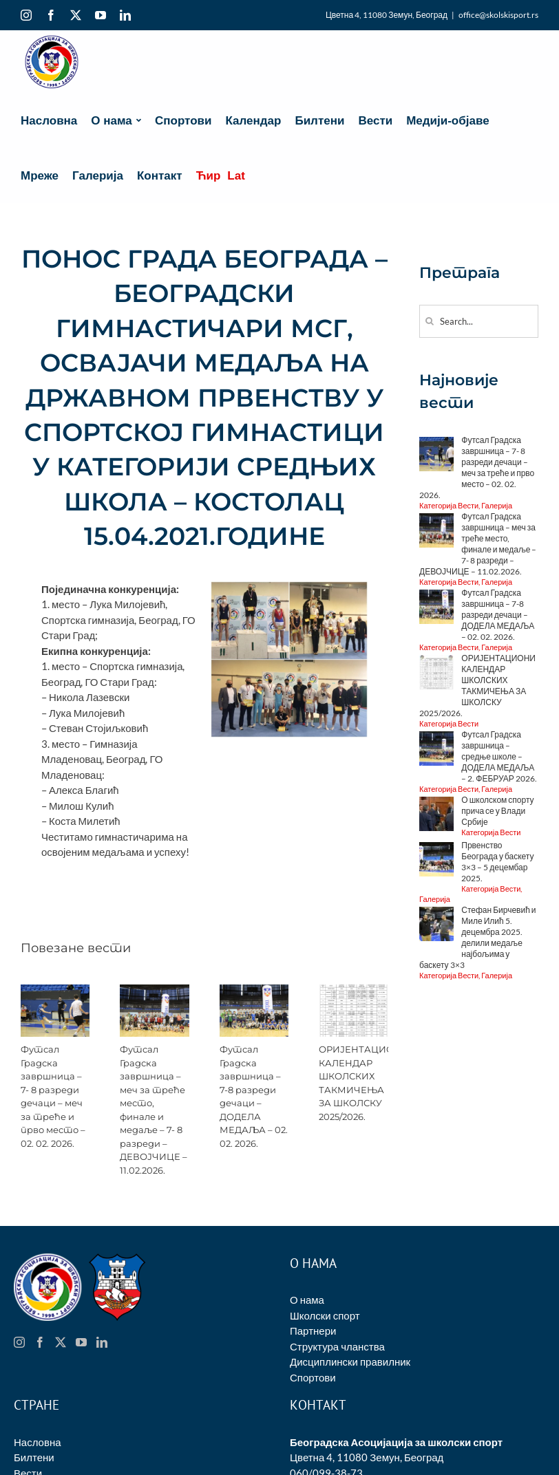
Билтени (34, 1457)
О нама (307, 1299)
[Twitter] (60, 1342)
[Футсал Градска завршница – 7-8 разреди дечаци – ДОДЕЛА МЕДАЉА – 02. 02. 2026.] (254, 990)
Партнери (313, 1330)
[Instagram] (19, 1342)
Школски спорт (325, 1315)
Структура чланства (337, 1346)
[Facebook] (39, 1342)
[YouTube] (81, 1342)
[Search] (429, 321)
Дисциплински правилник (350, 1361)
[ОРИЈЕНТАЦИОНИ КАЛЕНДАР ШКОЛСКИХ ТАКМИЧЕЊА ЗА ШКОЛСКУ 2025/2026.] (353, 990)
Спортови (313, 1377)
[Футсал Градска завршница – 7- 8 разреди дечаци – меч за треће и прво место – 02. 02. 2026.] (55, 990)
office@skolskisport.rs (498, 15)
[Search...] (478, 321)
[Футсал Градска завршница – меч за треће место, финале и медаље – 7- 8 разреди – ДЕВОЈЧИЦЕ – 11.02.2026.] (154, 990)
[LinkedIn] (101, 1342)
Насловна (37, 1442)
